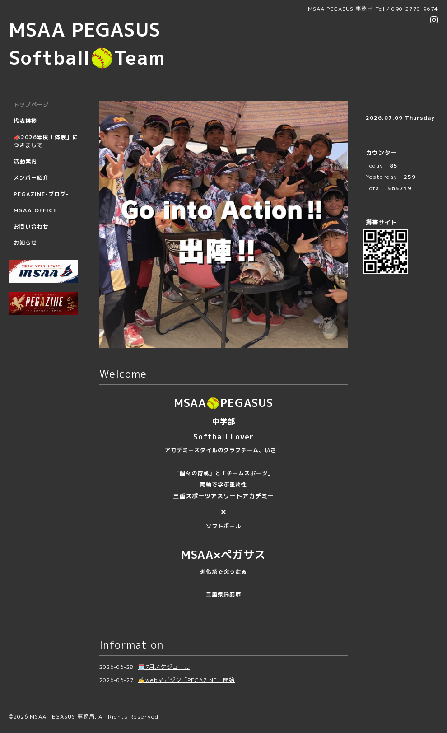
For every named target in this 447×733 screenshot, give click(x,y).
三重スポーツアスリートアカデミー (223, 496)
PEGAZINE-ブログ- (41, 194)
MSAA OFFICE (35, 210)
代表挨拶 (25, 121)
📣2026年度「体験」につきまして (46, 141)
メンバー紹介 (31, 178)
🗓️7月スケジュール (164, 667)
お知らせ (25, 243)
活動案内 (25, 161)
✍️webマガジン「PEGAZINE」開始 (186, 680)
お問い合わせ (31, 226)
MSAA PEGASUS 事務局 (62, 716)
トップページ (31, 104)
